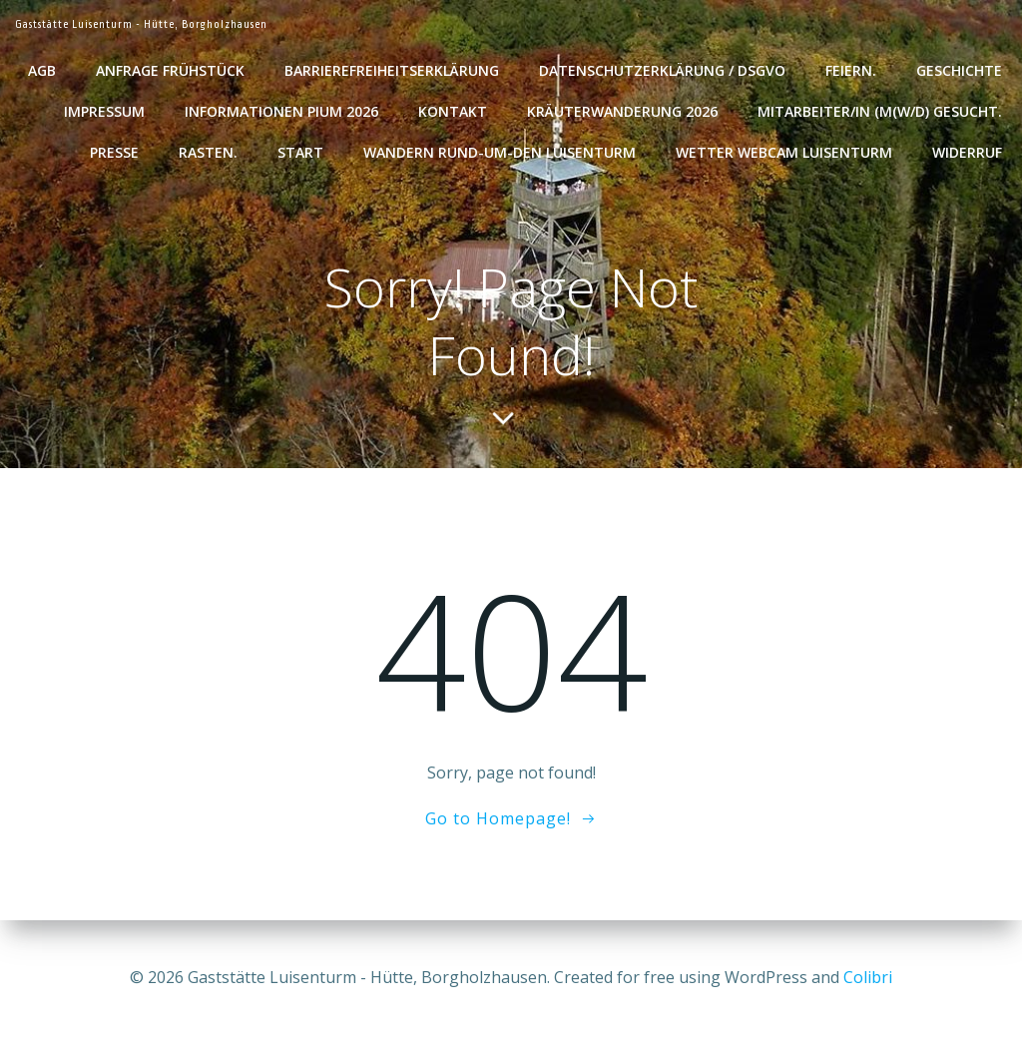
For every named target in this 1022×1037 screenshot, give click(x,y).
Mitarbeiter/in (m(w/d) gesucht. (880, 111)
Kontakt (452, 111)
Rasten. (208, 152)
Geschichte (959, 70)
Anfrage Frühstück (170, 70)
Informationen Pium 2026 (281, 111)
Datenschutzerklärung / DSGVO (662, 70)
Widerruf (967, 152)
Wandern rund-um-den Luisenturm (499, 152)
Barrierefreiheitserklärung (391, 70)
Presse (114, 152)
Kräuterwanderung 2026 (622, 111)
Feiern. (850, 70)
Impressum (104, 111)
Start (300, 152)
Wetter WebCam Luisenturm (784, 152)
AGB (42, 70)
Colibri (867, 977)
